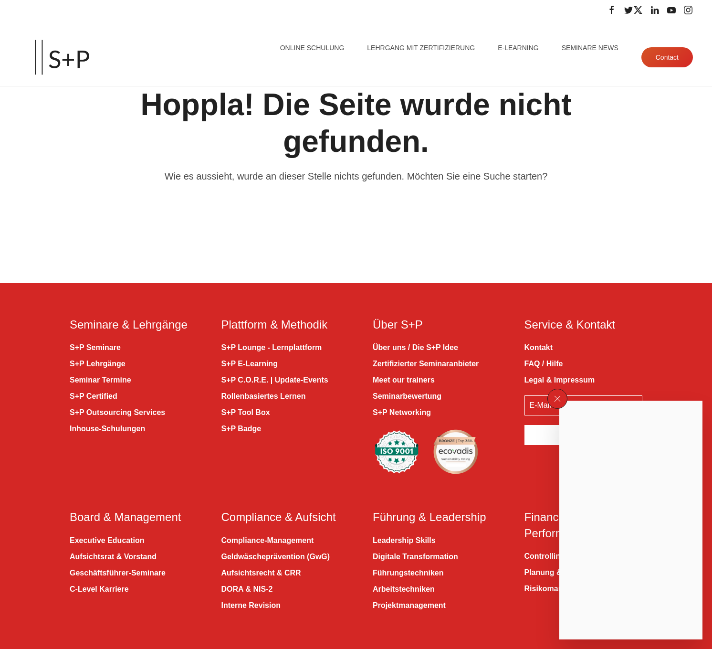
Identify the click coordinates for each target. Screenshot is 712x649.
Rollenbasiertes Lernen (263, 396)
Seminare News (590, 48)
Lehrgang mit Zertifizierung (421, 48)
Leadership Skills (404, 540)
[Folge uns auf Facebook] (612, 10)
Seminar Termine (100, 380)
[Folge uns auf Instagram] (688, 10)
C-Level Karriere (99, 589)
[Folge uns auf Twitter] (633, 10)
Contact (667, 57)
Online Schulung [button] (312, 48)
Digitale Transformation (415, 557)
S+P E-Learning (249, 364)
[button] (557, 399)
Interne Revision (251, 605)
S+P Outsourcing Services (117, 412)
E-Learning (518, 48)
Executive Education (107, 540)
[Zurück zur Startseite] (62, 57)
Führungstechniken (408, 573)
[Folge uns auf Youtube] (671, 10)
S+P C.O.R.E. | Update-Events (274, 380)
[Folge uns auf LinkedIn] (655, 10)
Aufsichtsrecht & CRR (261, 573)
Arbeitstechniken (404, 589)
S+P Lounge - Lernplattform (271, 347)
